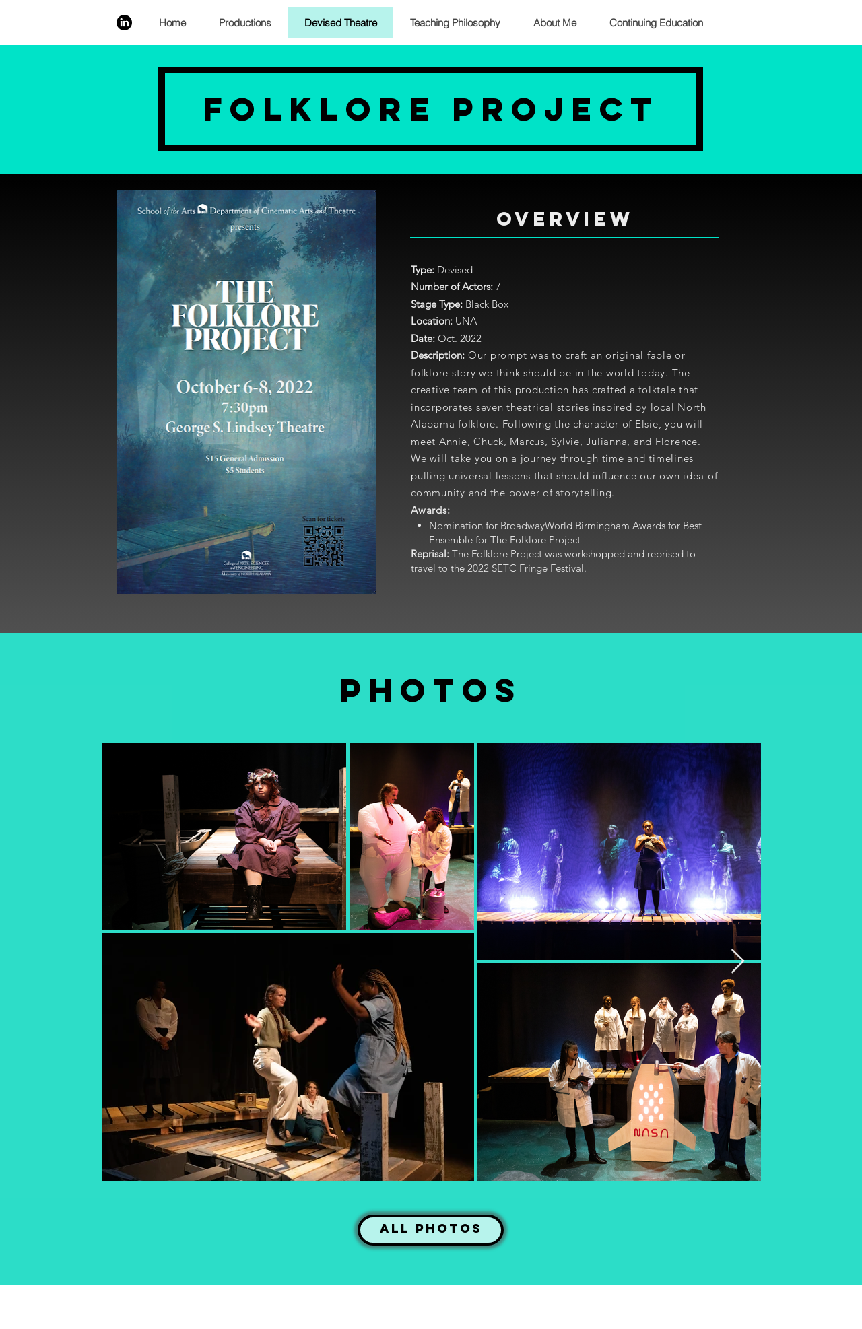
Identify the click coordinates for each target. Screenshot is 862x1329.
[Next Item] (737, 962)
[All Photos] (431, 1230)
